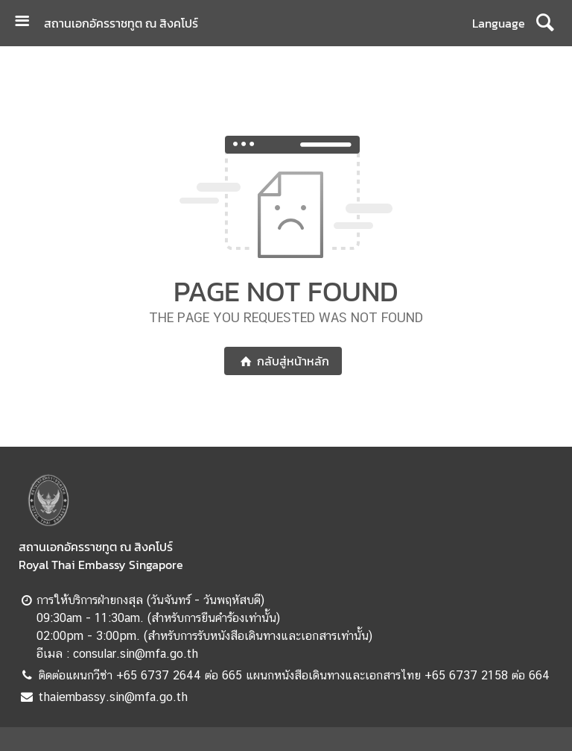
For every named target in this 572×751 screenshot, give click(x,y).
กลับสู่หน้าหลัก (282, 361)
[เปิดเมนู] (27, 22)
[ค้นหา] (545, 23)
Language (498, 23)
